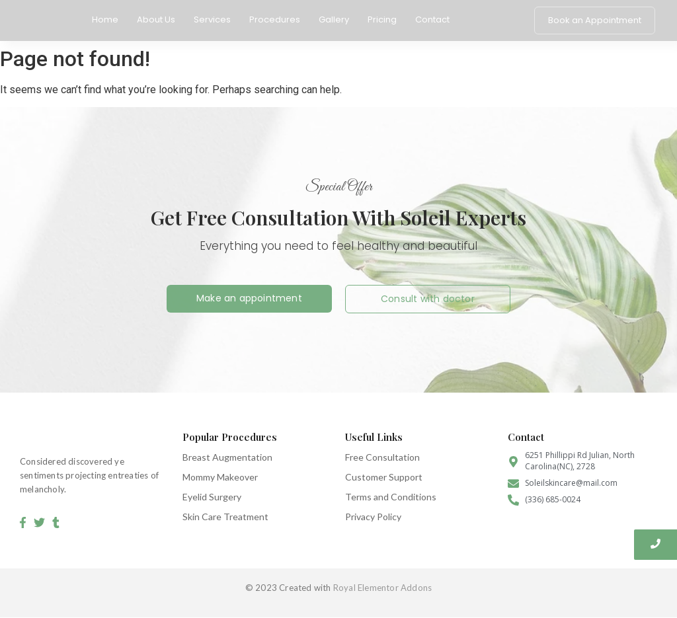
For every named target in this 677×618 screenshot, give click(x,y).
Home (105, 19)
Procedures (274, 19)
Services (212, 19)
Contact (432, 19)
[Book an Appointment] (594, 20)
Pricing (382, 19)
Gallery (334, 19)
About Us (156, 19)
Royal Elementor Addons (382, 587)
